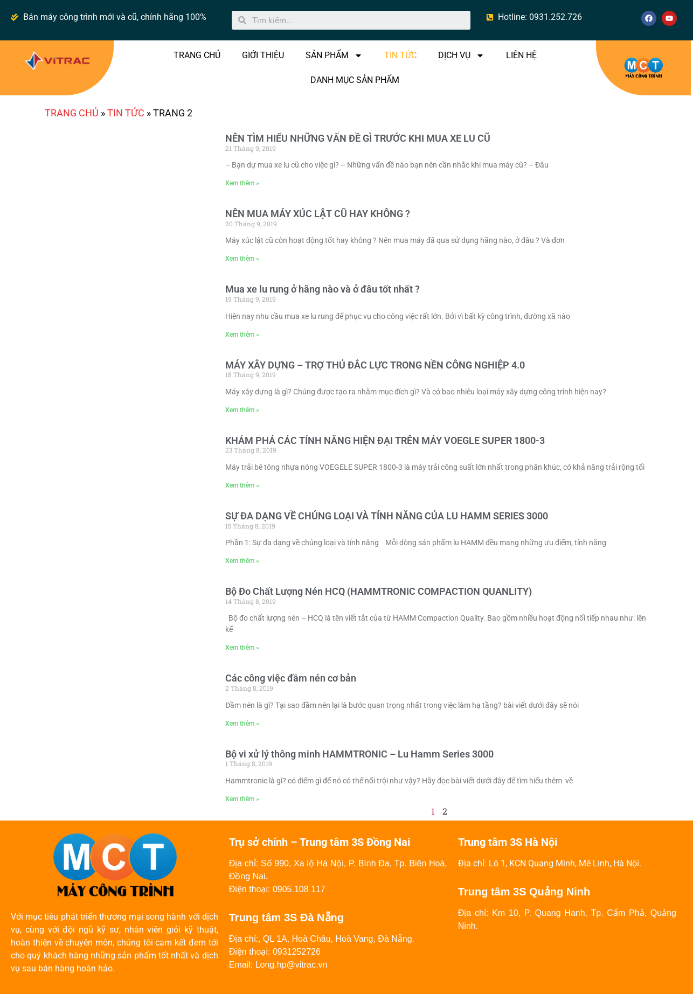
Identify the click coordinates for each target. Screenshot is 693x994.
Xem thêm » (242, 183)
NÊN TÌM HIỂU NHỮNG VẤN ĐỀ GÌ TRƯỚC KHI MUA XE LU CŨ (357, 138)
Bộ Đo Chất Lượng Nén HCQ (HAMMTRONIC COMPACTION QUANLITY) (378, 591)
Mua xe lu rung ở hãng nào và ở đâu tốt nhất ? (322, 289)
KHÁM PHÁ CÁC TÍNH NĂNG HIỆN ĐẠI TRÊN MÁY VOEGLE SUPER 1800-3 (385, 440)
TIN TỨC (400, 55)
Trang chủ (72, 113)
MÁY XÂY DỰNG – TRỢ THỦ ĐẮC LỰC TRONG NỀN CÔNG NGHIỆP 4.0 (375, 365)
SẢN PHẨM (334, 55)
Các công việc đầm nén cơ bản (290, 678)
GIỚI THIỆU (263, 55)
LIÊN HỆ (521, 55)
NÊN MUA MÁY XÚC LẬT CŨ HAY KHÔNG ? (317, 213)
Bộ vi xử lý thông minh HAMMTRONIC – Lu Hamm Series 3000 (359, 754)
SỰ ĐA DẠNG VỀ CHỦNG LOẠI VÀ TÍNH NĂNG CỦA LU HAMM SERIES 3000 (386, 516)
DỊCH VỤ (461, 55)
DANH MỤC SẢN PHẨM (354, 80)
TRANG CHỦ (197, 55)
